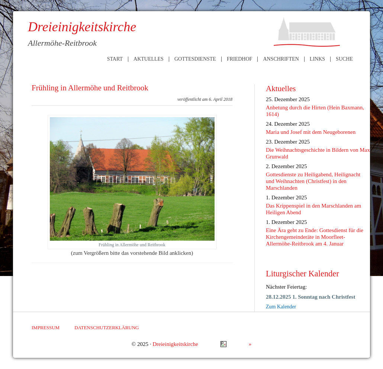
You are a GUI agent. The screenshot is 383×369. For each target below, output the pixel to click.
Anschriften (281, 59)
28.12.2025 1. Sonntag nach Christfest (310, 297)
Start (115, 59)
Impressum (45, 327)
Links (317, 59)
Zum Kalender (281, 306)
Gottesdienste (195, 59)
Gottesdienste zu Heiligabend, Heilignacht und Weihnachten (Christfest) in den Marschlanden (313, 181)
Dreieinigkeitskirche (175, 344)
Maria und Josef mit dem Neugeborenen (310, 132)
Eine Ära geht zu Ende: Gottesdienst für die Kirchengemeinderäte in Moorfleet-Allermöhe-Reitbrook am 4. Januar (314, 237)
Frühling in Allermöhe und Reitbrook (90, 87)
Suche (344, 59)
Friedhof (239, 59)
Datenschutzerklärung (106, 327)
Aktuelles (148, 59)
